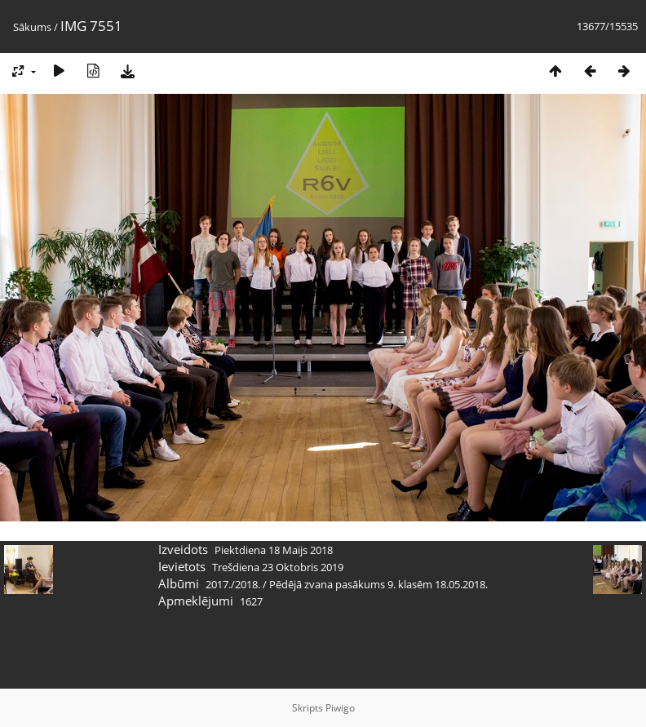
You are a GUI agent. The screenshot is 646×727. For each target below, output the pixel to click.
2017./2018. (233, 584)
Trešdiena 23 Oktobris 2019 (277, 567)
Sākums (32, 27)
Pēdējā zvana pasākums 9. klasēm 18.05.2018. (378, 584)
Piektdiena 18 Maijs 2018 (274, 550)
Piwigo (340, 708)
